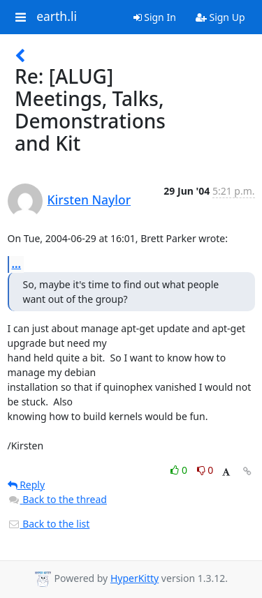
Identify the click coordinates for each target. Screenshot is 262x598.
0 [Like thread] (179, 470)
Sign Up (220, 17)
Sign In (154, 17)
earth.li (56, 16)
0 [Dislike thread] (205, 470)
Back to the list (49, 523)
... (17, 263)
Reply (26, 484)
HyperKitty (134, 578)
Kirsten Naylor (89, 199)
